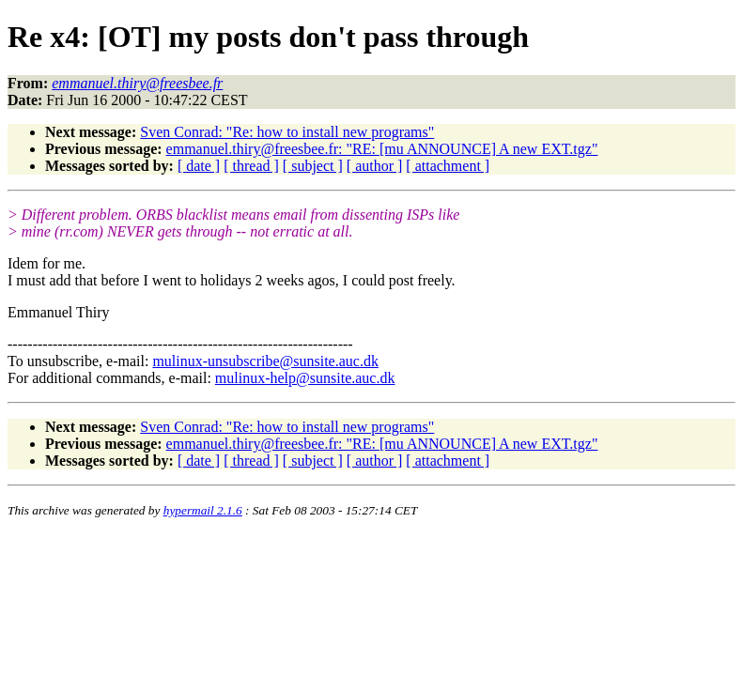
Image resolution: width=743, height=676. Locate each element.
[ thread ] (251, 166)
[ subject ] (313, 166)
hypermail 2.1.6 (202, 510)
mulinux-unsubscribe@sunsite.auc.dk (265, 361)
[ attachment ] (447, 166)
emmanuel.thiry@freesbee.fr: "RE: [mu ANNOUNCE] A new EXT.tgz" (382, 149)
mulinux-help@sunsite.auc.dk (305, 378)
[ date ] (199, 166)
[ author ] (375, 166)
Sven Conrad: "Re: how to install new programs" (287, 132)
